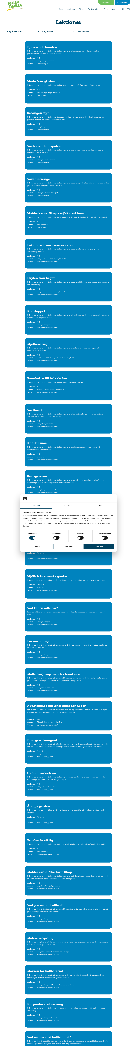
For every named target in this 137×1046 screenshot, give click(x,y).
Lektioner (71, 9)
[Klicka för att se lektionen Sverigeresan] (68, 209)
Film (106, 9)
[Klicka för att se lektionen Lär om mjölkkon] (110, 650)
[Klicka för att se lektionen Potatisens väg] (110, 209)
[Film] (55, 1028)
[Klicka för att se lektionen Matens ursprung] (26, 412)
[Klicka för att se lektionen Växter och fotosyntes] (26, 96)
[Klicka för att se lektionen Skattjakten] (110, 730)
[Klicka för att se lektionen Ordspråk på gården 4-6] (110, 574)
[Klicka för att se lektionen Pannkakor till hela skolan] (68, 171)
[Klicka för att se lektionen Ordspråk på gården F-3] (68, 574)
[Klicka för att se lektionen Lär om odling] (26, 290)
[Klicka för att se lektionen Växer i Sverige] (68, 96)
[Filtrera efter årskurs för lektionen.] (23, 31)
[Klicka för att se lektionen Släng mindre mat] (110, 454)
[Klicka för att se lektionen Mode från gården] (68, 58)
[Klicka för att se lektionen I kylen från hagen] (68, 134)
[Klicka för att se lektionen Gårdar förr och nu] (68, 334)
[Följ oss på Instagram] (42, 1018)
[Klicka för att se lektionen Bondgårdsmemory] (47, 969)
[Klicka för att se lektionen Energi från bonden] (68, 730)
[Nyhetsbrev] (82, 1036)
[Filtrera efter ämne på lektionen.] (58, 31)
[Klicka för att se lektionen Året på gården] (110, 334)
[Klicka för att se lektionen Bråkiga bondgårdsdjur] (68, 882)
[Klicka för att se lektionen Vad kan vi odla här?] (110, 247)
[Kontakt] (109, 1036)
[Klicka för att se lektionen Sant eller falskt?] (110, 843)
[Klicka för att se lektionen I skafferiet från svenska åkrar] (26, 134)
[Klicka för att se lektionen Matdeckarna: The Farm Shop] (68, 372)
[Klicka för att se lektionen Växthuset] (110, 171)
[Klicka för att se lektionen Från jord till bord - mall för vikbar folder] (110, 882)
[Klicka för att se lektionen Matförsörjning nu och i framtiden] (68, 290)
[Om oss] (109, 1028)
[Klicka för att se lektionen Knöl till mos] (26, 209)
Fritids (81, 9)
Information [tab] (68, 505)
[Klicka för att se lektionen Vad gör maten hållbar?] (110, 372)
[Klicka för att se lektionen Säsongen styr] (110, 58)
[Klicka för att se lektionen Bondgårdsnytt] (26, 882)
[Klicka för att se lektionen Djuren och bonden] (26, 58)
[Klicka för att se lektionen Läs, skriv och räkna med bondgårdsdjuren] (110, 926)
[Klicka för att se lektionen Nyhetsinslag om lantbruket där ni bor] (110, 290)
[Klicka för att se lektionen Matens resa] (26, 247)
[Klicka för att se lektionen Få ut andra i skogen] (26, 767)
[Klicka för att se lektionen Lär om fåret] (26, 650)
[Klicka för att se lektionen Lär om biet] (110, 612)
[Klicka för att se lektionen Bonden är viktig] (26, 372)
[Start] (28, 1028)
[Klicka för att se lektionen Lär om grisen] (68, 612)
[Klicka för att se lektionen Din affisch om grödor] (26, 805)
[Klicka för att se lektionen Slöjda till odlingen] (68, 805)
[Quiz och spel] (82, 1028)
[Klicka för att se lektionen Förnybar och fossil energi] (26, 730)
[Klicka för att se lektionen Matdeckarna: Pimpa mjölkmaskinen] (110, 96)
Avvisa (37, 546)
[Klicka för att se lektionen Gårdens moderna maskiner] (26, 690)
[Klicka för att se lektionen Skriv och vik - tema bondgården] (89, 969)
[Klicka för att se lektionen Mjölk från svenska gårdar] (68, 247)
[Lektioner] (55, 1036)
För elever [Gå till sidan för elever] (106, 2)
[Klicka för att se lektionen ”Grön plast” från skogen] (110, 690)
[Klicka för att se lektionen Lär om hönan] (26, 612)
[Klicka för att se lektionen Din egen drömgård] (26, 334)
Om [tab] (100, 505)
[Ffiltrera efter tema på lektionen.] (93, 31)
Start (61, 9)
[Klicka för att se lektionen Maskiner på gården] (68, 690)
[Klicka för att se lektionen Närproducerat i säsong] (110, 412)
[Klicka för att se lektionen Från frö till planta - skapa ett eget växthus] (26, 926)
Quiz (113, 9)
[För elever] (28, 1036)
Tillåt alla (99, 546)
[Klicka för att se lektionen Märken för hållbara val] (68, 412)
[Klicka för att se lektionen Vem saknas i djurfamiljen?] (26, 843)
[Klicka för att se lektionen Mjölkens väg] (26, 171)
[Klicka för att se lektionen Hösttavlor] (68, 767)
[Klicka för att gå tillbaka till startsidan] (16, 6)
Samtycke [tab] (36, 505)
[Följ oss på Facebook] (50, 1018)
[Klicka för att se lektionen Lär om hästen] (68, 650)
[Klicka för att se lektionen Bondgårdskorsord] (68, 926)
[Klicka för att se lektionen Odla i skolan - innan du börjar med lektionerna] (110, 767)
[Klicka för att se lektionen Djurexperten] (26, 574)
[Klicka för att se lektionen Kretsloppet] (110, 134)
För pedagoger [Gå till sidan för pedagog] (122, 2)
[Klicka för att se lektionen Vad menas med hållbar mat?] (26, 454)
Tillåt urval (69, 546)
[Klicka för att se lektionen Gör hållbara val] (68, 454)
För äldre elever (94, 9)
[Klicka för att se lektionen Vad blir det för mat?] (68, 843)
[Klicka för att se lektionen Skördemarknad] (110, 805)
